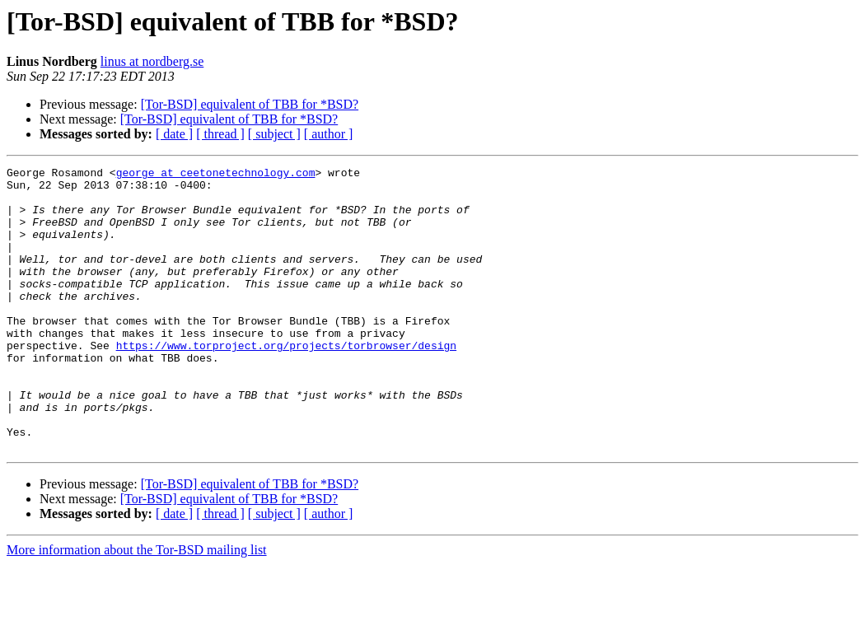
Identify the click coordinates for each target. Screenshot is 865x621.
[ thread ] (220, 134)
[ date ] (174, 134)
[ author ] (328, 134)
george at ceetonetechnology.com (216, 174)
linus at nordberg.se (152, 61)
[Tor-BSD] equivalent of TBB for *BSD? (249, 104)
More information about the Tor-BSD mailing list (137, 607)
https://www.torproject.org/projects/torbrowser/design (286, 382)
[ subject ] (274, 134)
